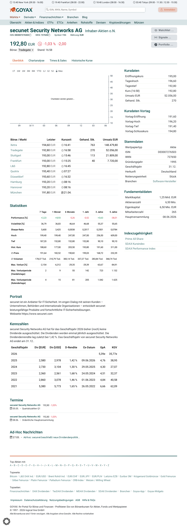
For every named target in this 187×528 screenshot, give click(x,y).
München (16, 192)
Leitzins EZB (110, 476)
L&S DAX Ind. (27, 476)
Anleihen (72, 22)
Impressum (16, 500)
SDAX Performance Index (140, 248)
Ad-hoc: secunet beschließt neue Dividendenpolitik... (51, 437)
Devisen (101, 22)
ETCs (60, 22)
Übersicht (15, 22)
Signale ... (164, 36)
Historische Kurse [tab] (82, 60)
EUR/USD (41, 476)
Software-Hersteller (164, 181)
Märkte (14, 17)
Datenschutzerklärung (35, 500)
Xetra (13, 145)
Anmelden (166, 9)
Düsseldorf (16, 176)
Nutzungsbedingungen (61, 500)
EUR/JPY (85, 476)
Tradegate (16, 150)
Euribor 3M (125, 476)
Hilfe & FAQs (88, 500)
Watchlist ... (165, 30)
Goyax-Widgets (155, 491)
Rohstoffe (87, 22)
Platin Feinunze (39, 480)
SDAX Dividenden (107, 491)
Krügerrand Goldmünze (146, 476)
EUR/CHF (72, 476)
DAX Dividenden (41, 491)
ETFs (50, 22)
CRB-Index (78, 480)
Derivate (29, 17)
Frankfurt (15, 160)
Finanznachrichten (50, 17)
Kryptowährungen (120, 22)
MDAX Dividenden (85, 491)
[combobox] (94, 9)
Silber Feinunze (20, 480)
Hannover (16, 187)
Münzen (139, 22)
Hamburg (16, 182)
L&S (12, 166)
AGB (77, 500)
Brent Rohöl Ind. (56, 476)
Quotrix (14, 171)
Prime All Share (134, 239)
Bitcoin (13, 476)
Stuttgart (15, 155)
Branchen (73, 17)
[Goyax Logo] (21, 9)
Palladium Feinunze (60, 480)
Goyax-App (139, 491)
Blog (84, 17)
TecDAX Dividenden (63, 491)
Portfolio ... (165, 42)
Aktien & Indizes (34, 22)
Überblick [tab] (17, 60)
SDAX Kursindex (135, 243)
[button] (6, 521)
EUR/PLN (97, 476)
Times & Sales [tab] (58, 60)
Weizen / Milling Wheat (98, 480)
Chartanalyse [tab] (36, 60)
